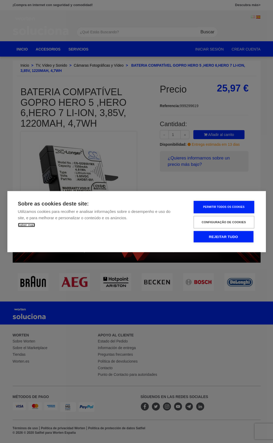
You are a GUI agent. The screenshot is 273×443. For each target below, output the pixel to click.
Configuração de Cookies (224, 221)
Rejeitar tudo (223, 237)
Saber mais (26, 225)
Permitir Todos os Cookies (224, 206)
